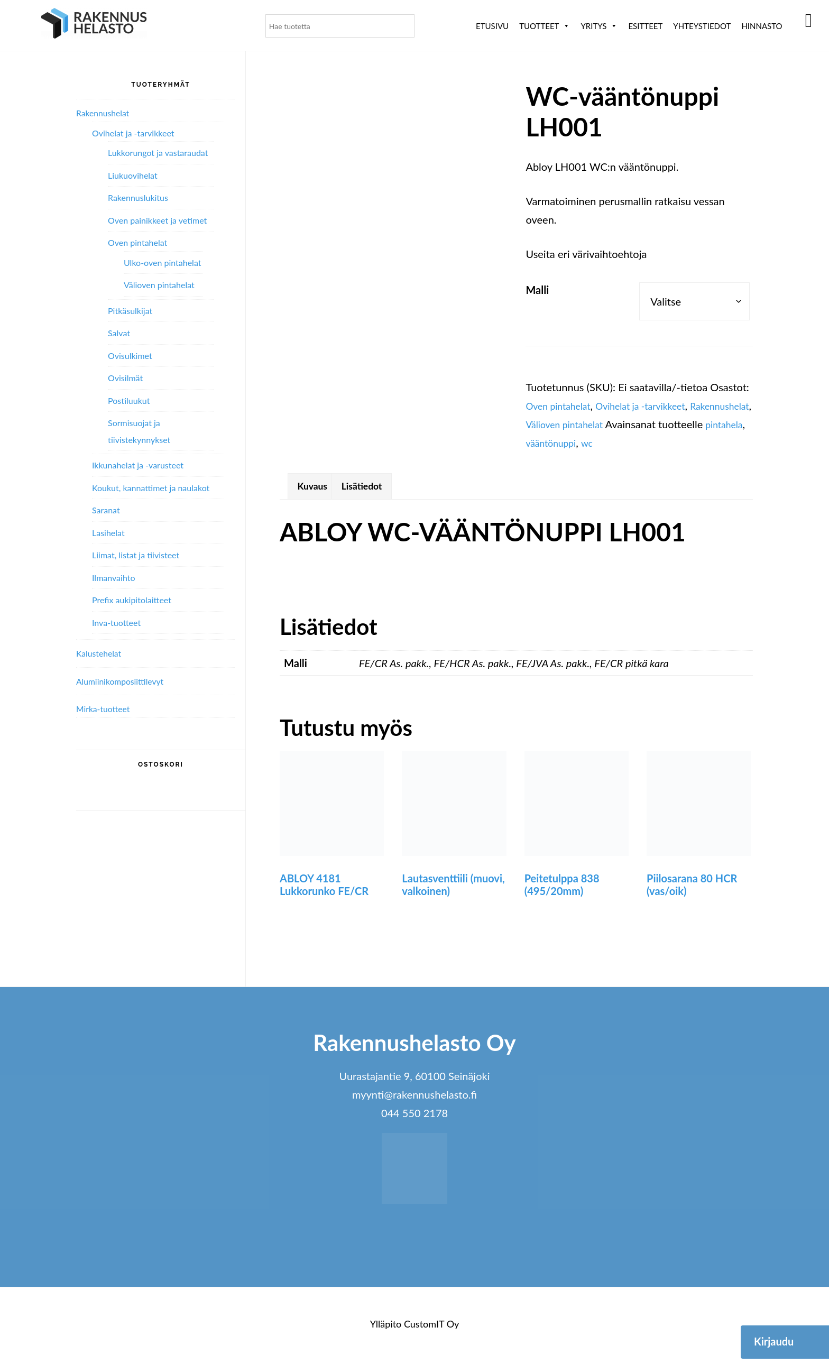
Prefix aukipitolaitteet (131, 600)
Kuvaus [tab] (316, 488)
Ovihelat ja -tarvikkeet (656, 405)
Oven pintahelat (563, 405)
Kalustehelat (102, 653)
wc (689, 442)
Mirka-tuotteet (106, 708)
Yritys (599, 26)
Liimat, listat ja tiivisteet (135, 555)
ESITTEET (645, 26)
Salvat (119, 333)
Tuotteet (544, 26)
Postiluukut (129, 400)
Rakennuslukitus (138, 197)
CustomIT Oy (431, 1327)
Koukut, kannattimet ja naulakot (150, 488)
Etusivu (492, 26)
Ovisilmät (125, 378)
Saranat (106, 510)
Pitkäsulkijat (130, 311)
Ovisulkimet (130, 356)
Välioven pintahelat (642, 424)
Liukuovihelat (133, 175)
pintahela (594, 442)
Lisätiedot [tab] (373, 488)
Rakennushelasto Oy (94, 25)
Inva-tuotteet (116, 623)
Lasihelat (108, 533)
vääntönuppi (649, 442)
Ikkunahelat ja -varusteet (137, 465)
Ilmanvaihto (113, 578)
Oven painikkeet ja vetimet (157, 220)
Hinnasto (761, 26)
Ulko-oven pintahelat (162, 262)
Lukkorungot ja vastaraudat (158, 153)
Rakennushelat (559, 424)
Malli (537, 289)
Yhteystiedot (702, 26)
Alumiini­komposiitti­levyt (126, 681)
